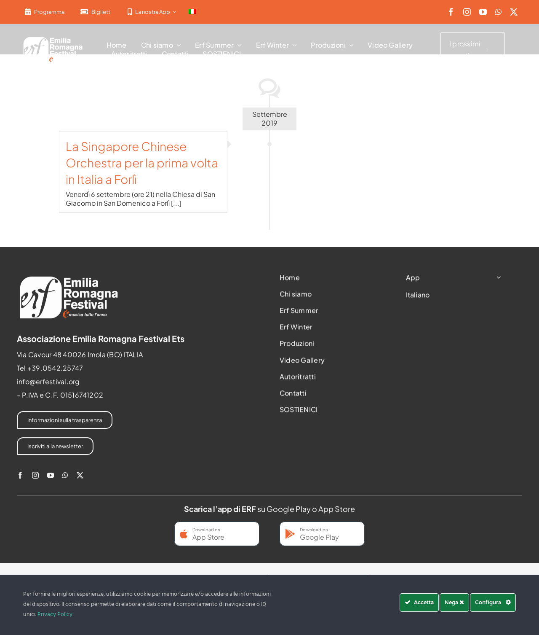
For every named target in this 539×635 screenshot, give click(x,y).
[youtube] (483, 12)
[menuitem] (192, 11)
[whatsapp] (498, 12)
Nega (454, 602)
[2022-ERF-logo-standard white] (53, 38)
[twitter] (514, 12)
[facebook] (451, 12)
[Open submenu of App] (497, 280)
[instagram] (467, 12)
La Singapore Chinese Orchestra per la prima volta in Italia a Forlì (142, 162)
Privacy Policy (54, 614)
